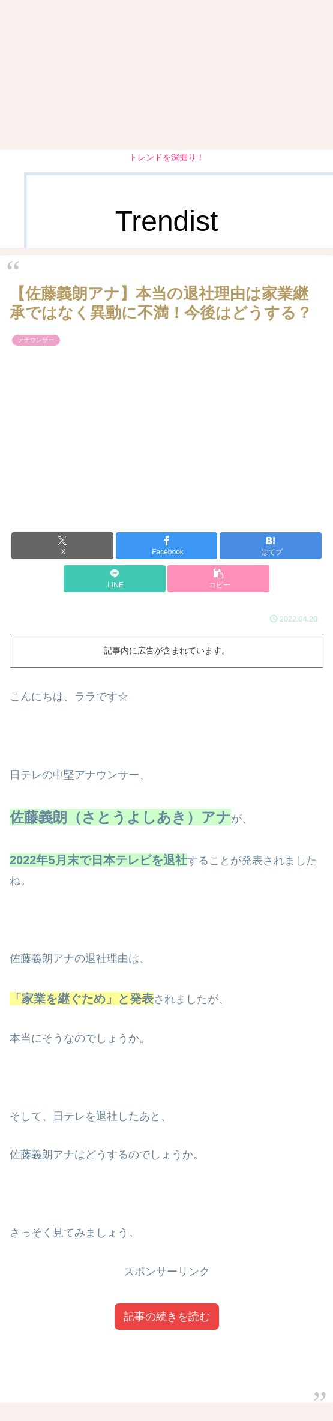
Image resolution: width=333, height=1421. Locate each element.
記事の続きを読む (167, 1317)
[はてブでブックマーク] (271, 545)
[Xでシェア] (62, 545)
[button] (218, 578)
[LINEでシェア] (115, 578)
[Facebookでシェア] (167, 545)
